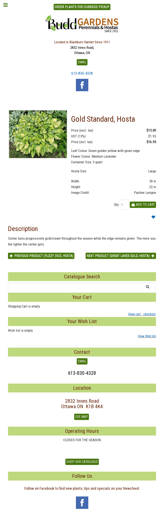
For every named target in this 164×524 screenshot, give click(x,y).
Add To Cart (143, 205)
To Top (82, 519)
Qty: (116, 204)
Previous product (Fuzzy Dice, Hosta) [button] (41, 256)
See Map (81, 417)
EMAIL (82, 62)
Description (23, 229)
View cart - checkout (142, 314)
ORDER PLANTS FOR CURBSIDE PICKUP (82, 7)
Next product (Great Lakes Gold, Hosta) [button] (121, 256)
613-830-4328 (82, 73)
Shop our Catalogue (82, 462)
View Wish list (147, 336)
